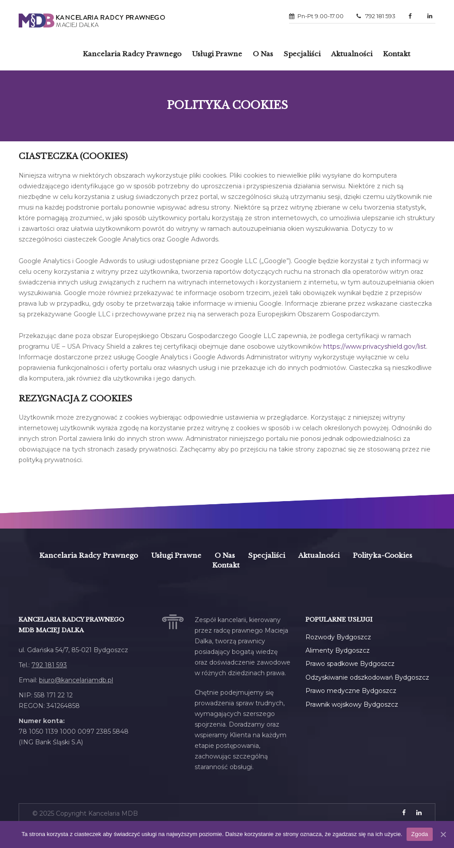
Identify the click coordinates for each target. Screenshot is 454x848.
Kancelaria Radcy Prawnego (88, 555)
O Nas (263, 54)
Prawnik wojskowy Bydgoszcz (351, 704)
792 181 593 (375, 15)
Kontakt (396, 54)
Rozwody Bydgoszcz (338, 637)
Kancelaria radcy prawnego (132, 54)
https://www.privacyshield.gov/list (374, 346)
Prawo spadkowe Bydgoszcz (350, 664)
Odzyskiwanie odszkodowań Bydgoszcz (367, 677)
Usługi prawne (217, 54)
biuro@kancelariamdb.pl (76, 680)
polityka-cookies (382, 555)
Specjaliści (302, 54)
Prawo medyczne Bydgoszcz (350, 691)
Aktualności (351, 54)
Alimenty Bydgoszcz (337, 650)
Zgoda (419, 834)
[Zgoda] (442, 834)
